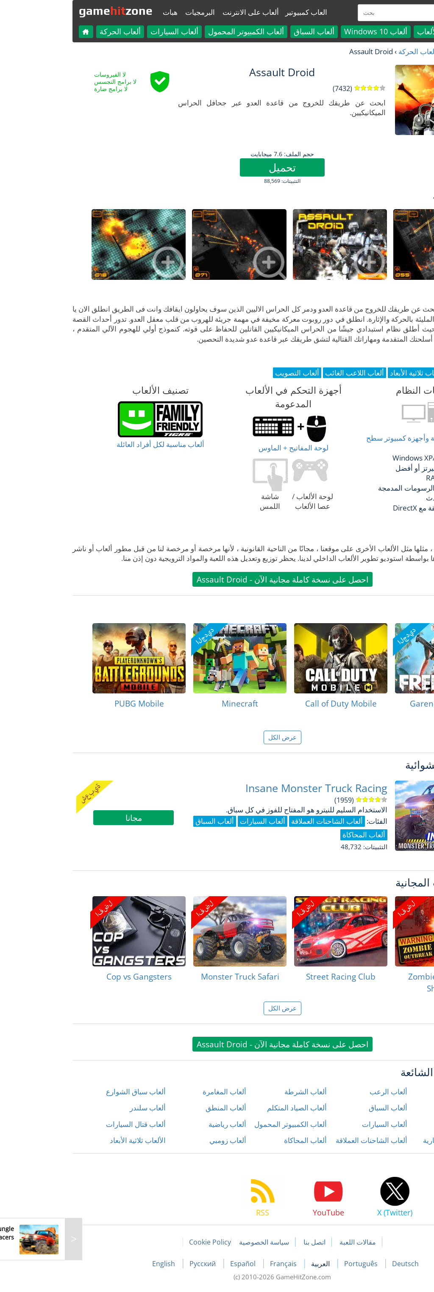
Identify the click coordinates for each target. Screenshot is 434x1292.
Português (296, 1263)
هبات (104, 12)
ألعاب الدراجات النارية (390, 1140)
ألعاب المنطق (160, 1108)
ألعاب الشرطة (240, 1091)
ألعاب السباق (248, 31)
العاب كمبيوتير (241, 12)
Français (219, 1263)
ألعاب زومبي (162, 1140)
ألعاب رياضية (162, 1124)
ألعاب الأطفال (402, 1108)
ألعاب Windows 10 (310, 31)
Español (178, 1263)
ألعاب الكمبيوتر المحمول (181, 31)
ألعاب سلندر (82, 1108)
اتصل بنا (249, 1242)
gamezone (50, 10)
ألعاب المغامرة (159, 1091)
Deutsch (340, 1263)
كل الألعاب (368, 31)
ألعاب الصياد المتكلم (232, 1108)
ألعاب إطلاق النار (398, 1091)
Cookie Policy (145, 1242)
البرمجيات (135, 12)
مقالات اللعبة (292, 1242)
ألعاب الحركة (54, 31)
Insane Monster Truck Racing (251, 788)
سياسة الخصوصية (199, 1242)
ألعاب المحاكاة (240, 1140)
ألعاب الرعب (323, 1091)
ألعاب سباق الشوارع (70, 1091)
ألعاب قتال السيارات (70, 1124)
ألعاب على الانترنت (185, 12)
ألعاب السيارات (109, 31)
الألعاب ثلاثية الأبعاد (72, 1140)
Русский (138, 1263)
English (99, 1263)
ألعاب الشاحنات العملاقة (306, 1140)
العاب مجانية (395, 51)
